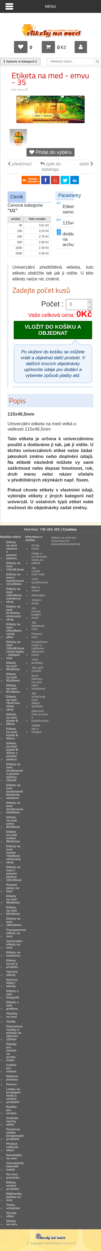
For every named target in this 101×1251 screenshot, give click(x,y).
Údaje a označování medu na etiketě (39, 558)
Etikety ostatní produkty (12, 1185)
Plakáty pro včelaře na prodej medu (11, 1052)
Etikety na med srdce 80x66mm (13, 822)
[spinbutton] (79, 304)
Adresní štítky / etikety (11, 983)
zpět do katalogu (50, 166)
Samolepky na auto (14, 1156)
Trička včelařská (13, 1206)
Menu (50, 6)
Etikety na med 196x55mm (14, 922)
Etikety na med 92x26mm (13, 677)
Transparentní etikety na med (16, 933)
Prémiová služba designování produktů (15, 1134)
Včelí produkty (37, 661)
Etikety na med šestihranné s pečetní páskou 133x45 (14, 772)
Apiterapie (38, 595)
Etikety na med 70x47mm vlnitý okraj (13, 703)
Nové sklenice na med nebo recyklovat (38, 682)
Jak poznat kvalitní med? (36, 612)
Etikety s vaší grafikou (12, 1005)
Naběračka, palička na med (14, 1197)
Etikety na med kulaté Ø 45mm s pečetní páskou (12, 751)
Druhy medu (36, 547)
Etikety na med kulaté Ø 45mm (12, 733)
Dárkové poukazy (12, 1078)
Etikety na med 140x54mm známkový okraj (14, 595)
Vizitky (11, 1021)
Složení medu (36, 601)
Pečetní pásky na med (12, 888)
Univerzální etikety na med (14, 944)
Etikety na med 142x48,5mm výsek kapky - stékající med (15, 650)
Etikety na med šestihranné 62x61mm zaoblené (14, 791)
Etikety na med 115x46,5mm (15, 566)
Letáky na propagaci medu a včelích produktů (13, 1095)
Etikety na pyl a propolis (12, 963)
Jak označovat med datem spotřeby (38, 700)
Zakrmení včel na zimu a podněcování (40, 715)
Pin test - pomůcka (12, 1176)
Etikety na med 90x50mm (13, 666)
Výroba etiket (11, 1214)
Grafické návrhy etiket (12, 1121)
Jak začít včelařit (37, 669)
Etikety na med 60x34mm (13, 910)
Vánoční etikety (12, 973)
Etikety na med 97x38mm (13, 688)
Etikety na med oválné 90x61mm (13, 836)
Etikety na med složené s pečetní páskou (11, 550)
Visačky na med (11, 1015)
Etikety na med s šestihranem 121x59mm (15, 579)
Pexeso (11, 1084)
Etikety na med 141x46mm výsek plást (14, 631)
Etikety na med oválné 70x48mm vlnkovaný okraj (13, 854)
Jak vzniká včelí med (38, 571)
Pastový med (37, 635)
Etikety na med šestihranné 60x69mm (14, 807)
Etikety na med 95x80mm (13, 899)
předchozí (20, 163)
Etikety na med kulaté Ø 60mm (12, 719)
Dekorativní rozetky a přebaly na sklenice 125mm (14, 1033)
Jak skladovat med (38, 626)
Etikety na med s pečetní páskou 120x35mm (14, 873)
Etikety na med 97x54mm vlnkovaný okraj (13, 613)
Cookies (70, 529)
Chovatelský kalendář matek (15, 1166)
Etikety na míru (11, 1222)
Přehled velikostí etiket (12, 1147)
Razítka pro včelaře (11, 1110)
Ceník (16, 196)
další (86, 163)
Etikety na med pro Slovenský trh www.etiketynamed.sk (65, 541)
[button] (89, 302)
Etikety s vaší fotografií (12, 994)
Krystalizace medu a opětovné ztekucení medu (40, 648)
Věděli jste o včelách (37, 729)
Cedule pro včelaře (11, 1068)
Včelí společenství (40, 581)
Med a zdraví (36, 589)
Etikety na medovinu (13, 954)
